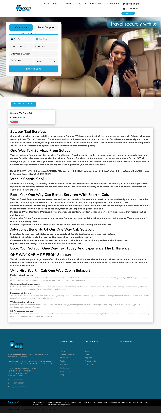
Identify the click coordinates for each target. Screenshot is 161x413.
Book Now (14, 120)
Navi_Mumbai (138, 401)
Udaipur (60, 403)
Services (69, 4)
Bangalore (57, 401)
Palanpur (36, 403)
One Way (16, 37)
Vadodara (67, 403)
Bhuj (64, 401)
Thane (53, 403)
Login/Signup (112, 4)
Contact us (64, 366)
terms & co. (65, 369)
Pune (42, 403)
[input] (21, 58)
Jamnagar (105, 401)
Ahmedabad (37, 401)
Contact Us (96, 4)
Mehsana (121, 401)
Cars (46, 4)
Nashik (129, 401)
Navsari (147, 401)
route (62, 359)
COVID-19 (89, 363)
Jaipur (99, 401)
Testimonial (65, 363)
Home (62, 349)
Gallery (82, 4)
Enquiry (88, 349)
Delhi (69, 401)
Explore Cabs (33, 67)
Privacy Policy (91, 359)
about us (64, 356)
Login (87, 353)
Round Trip (42, 37)
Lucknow (113, 401)
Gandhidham (77, 401)
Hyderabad (91, 401)
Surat (48, 403)
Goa (84, 401)
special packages (67, 353)
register (88, 356)
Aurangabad (47, 401)
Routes (57, 4)
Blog (62, 373)
